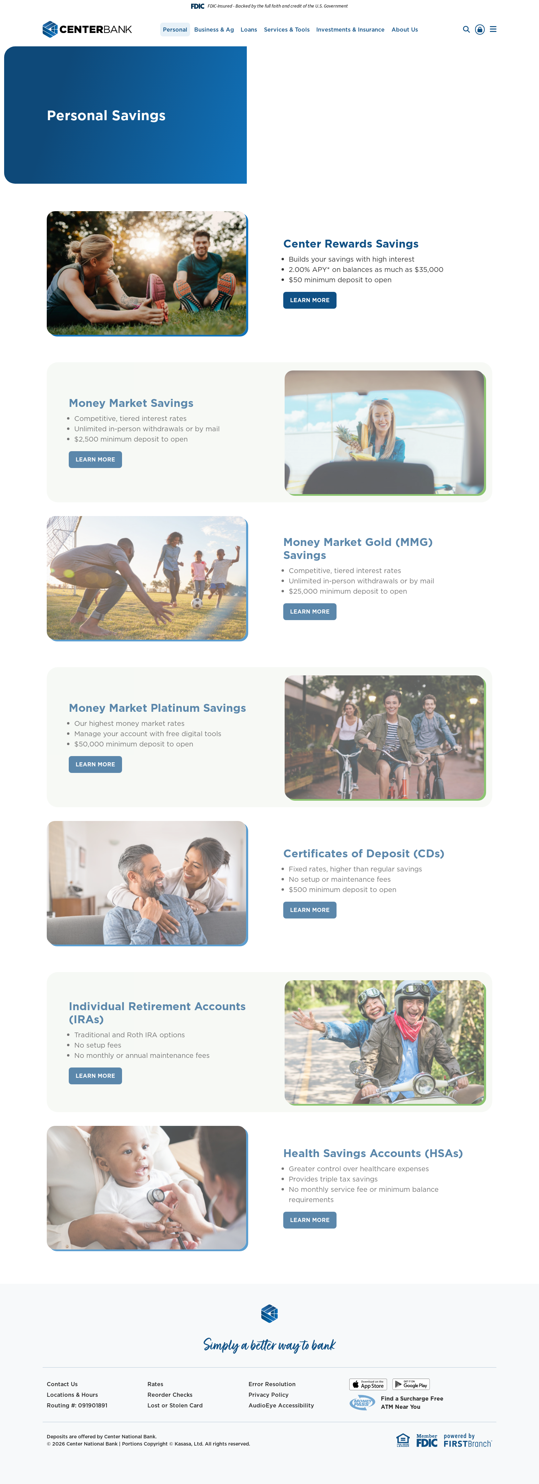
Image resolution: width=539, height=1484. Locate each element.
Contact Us (62, 1384)
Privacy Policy (269, 1395)
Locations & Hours (72, 1395)
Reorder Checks (169, 1395)
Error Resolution (272, 1384)
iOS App (368, 1386)
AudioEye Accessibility (281, 1405)
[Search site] (466, 29)
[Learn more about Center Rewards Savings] (310, 300)
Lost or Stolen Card (175, 1405)
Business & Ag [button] (214, 29)
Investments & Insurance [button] (350, 29)
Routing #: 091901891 (77, 1405)
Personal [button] (175, 29)
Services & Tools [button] (287, 29)
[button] (493, 29)
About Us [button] (405, 29)
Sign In (480, 29)
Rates (155, 1384)
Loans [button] (249, 29)
